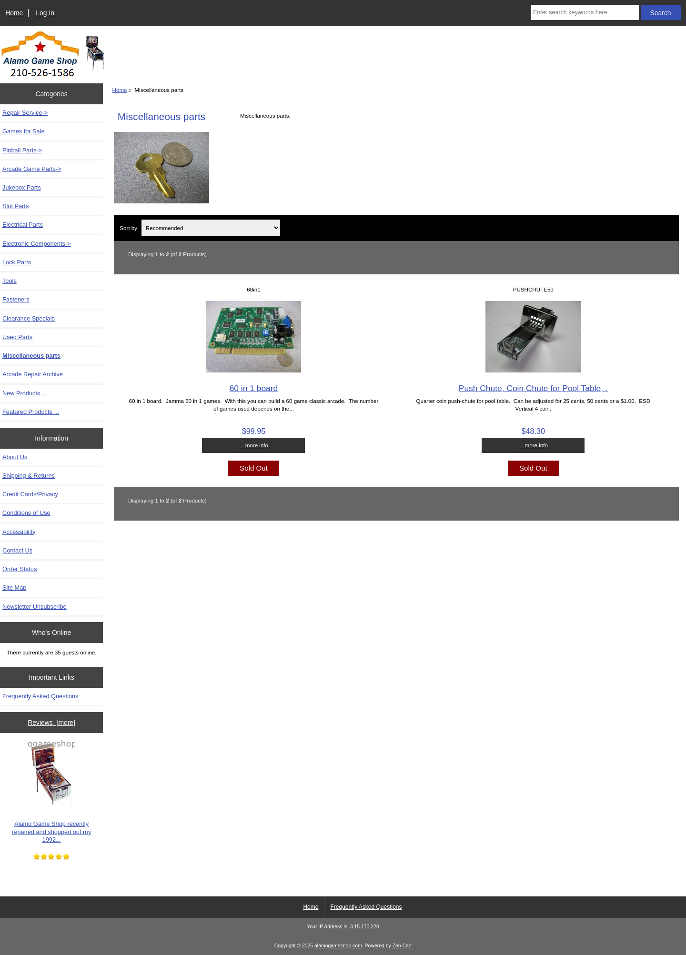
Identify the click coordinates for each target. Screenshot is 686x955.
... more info (253, 445)
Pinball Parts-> (22, 150)
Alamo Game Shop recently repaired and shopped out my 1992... (51, 791)
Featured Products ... (30, 411)
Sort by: (129, 228)
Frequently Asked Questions (40, 696)
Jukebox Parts (21, 187)
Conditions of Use (26, 512)
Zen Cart (402, 945)
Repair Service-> (25, 112)
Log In (45, 13)
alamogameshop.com (338, 945)
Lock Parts (16, 262)
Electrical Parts (22, 224)
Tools (9, 280)
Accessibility (18, 531)
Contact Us (17, 550)
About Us (14, 457)
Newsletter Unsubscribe (34, 606)
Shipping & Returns (28, 475)
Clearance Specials (28, 318)
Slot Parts (15, 206)
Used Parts (17, 337)
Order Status (19, 569)
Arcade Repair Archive (32, 374)
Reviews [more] (51, 722)
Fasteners (16, 299)
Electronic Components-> (36, 243)
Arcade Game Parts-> (31, 168)
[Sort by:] (210, 228)
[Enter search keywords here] (585, 12)
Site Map (14, 587)
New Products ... (24, 393)
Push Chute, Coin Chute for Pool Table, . (533, 388)
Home (14, 13)
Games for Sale (23, 131)
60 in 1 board (254, 388)
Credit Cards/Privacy (30, 494)
